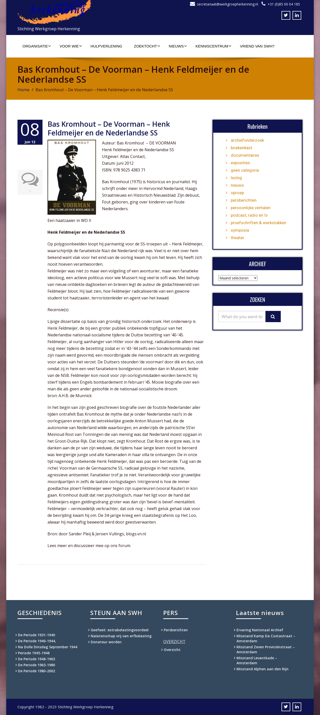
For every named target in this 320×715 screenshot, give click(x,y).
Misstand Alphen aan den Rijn (262, 669)
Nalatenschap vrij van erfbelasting (121, 636)
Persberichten (176, 630)
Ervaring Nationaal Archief (259, 630)
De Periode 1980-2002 (36, 671)
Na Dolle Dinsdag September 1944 (47, 647)
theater (237, 237)
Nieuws (178, 46)
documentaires (245, 155)
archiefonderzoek (247, 140)
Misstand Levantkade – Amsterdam (256, 660)
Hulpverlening (106, 46)
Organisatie (36, 46)
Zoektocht (147, 46)
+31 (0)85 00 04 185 (284, 4)
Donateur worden (106, 642)
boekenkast (241, 147)
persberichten (243, 200)
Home (24, 89)
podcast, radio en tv (249, 215)
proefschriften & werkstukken (258, 222)
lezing (236, 177)
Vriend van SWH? (257, 46)
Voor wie (71, 46)
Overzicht (172, 649)
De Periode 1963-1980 (36, 665)
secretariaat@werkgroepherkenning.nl (227, 4)
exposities (240, 162)
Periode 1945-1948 (34, 653)
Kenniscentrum (214, 46)
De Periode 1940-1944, (37, 641)
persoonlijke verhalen (250, 207)
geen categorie (245, 170)
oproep (237, 192)
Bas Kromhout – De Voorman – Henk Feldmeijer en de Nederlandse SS (109, 128)
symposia (240, 230)
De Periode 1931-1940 (36, 635)
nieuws (237, 185)
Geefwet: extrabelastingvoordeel (119, 630)
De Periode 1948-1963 (36, 659)
